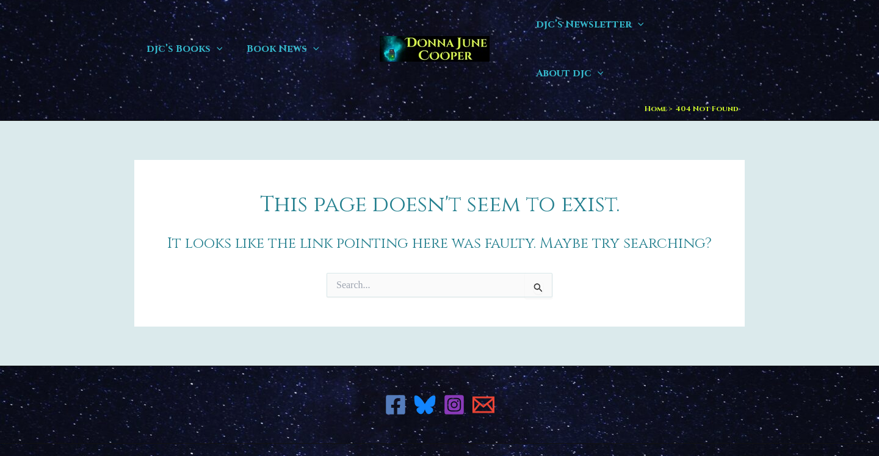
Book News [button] (276, 24)
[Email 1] (483, 356)
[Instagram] (454, 356)
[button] (214, 24)
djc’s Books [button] (182, 24)
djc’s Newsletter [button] (594, 24)
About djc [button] (701, 24)
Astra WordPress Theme (543, 425)
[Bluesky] (425, 356)
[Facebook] (396, 356)
